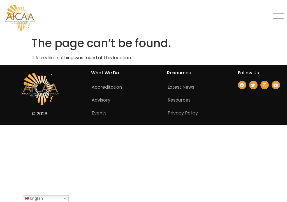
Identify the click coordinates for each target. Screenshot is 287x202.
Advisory (101, 100)
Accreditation (107, 87)
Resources (179, 100)
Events (99, 113)
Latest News (181, 87)
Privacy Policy (183, 113)
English (34, 198)
